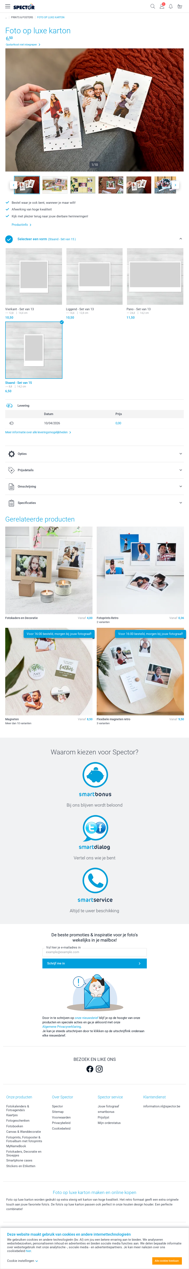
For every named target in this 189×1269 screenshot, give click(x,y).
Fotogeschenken (17, 1120)
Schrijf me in (56, 963)
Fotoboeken (14, 1126)
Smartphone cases (19, 1160)
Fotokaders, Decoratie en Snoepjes (23, 1153)
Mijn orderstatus (109, 1123)
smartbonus (106, 1112)
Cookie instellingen (22, 1261)
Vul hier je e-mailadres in (63, 948)
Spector (57, 1106)
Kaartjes (12, 1115)
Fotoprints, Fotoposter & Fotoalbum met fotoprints (24, 1139)
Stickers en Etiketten (20, 1166)
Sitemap (57, 1112)
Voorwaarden (61, 1117)
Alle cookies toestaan (167, 1260)
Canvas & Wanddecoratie (23, 1132)
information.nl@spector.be (161, 1106)
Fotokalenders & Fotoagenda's (17, 1108)
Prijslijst (103, 1117)
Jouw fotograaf (108, 1106)
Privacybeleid (61, 1123)
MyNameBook (16, 1146)
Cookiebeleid (61, 1128)
